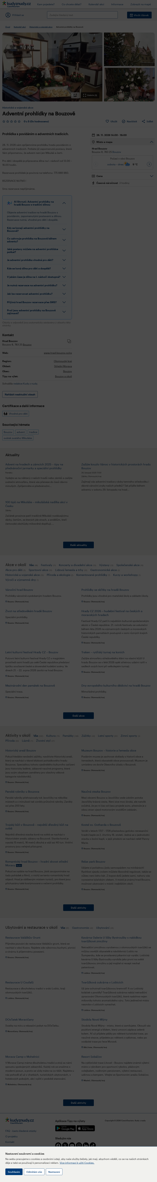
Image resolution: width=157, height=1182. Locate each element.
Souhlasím (14, 1171)
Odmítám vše (34, 1171)
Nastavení (54, 1171)
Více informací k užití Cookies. (77, 1162)
